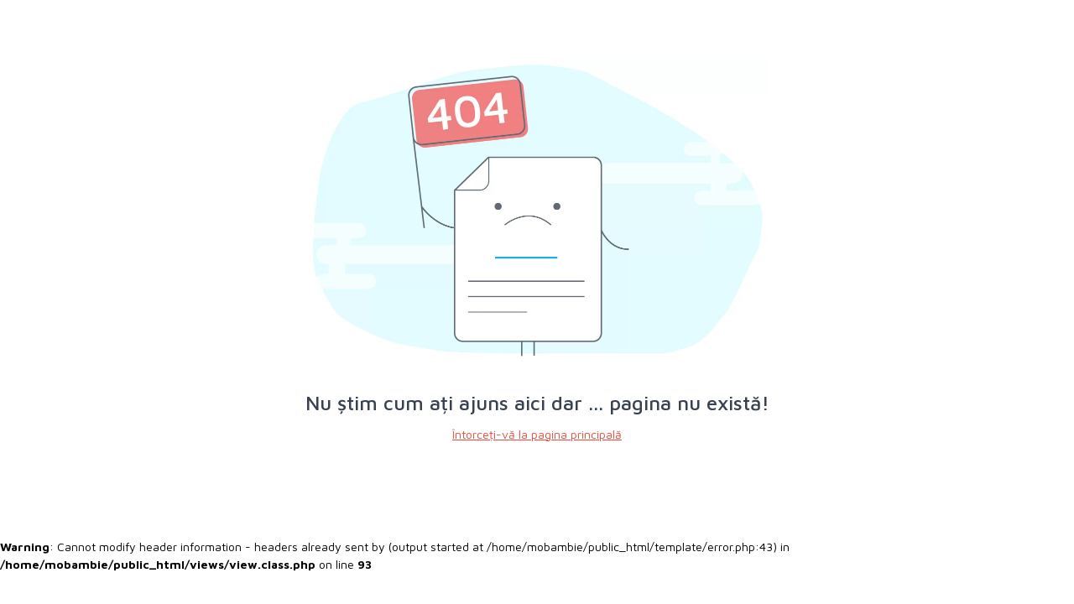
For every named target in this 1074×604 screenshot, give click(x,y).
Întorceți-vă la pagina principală (537, 434)
